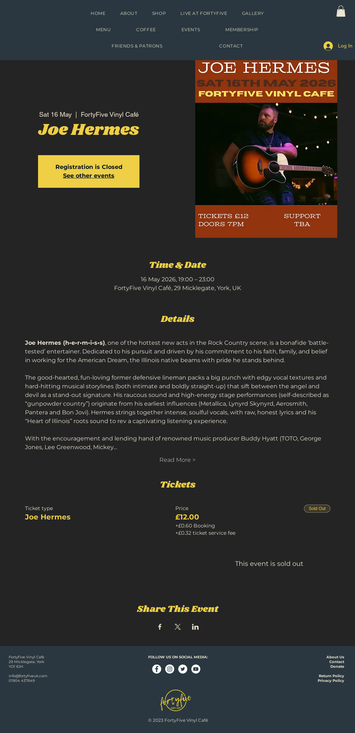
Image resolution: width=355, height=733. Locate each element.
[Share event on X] (177, 627)
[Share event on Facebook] (159, 627)
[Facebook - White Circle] (156, 669)
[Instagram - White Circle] (169, 669)
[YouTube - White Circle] (195, 669)
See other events (88, 175)
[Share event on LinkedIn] (195, 627)
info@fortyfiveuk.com (28, 676)
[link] (341, 11)
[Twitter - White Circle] (182, 669)
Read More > (177, 459)
